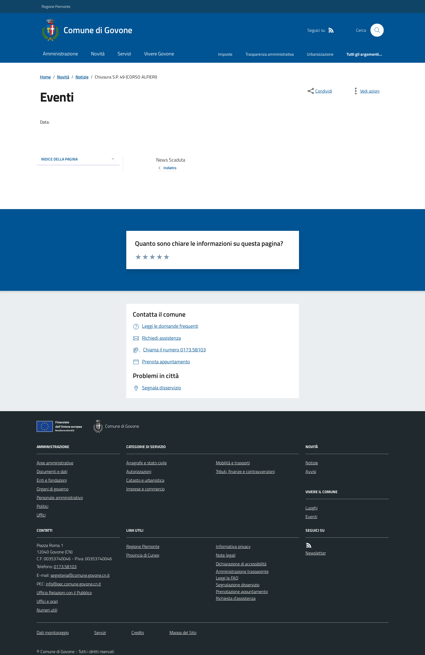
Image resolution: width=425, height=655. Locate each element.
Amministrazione (60, 53)
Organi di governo (52, 489)
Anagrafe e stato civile (146, 462)
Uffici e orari (47, 601)
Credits (137, 632)
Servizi (124, 53)
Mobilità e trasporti (233, 462)
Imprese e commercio (145, 489)
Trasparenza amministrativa (269, 54)
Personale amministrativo (60, 497)
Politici (42, 506)
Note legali (225, 555)
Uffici (41, 515)
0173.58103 (65, 566)
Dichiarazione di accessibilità (241, 563)
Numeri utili (47, 610)
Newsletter (316, 553)
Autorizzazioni (138, 471)
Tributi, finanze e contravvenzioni (245, 471)
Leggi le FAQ (227, 578)
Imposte (225, 54)
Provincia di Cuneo (142, 555)
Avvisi (311, 471)
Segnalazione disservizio (237, 584)
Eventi (311, 516)
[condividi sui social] (319, 91)
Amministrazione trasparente (242, 571)
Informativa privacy (233, 546)
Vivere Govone (159, 53)
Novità (98, 53)
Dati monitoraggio (53, 632)
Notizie (82, 77)
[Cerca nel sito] (374, 30)
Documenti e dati (52, 471)
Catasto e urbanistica (145, 480)
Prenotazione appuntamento (242, 591)
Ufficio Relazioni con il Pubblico (64, 592)
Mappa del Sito (182, 632)
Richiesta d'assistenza (236, 598)
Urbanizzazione (320, 54)
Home (45, 77)
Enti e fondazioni (52, 480)
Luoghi (311, 508)
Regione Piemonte (56, 6)
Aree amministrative (55, 462)
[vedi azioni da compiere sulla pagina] (365, 91)
